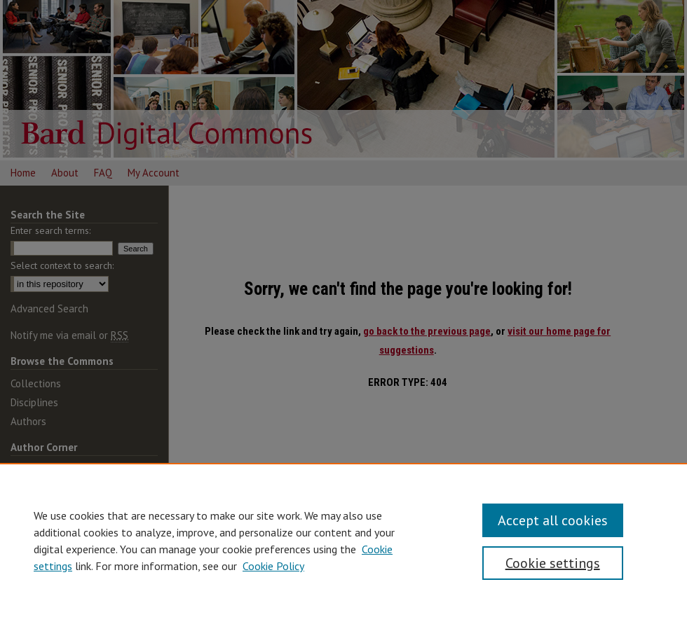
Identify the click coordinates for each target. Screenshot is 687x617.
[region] (343, 540)
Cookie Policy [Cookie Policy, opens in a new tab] (273, 566)
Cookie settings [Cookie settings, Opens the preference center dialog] (552, 563)
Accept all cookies (553, 520)
